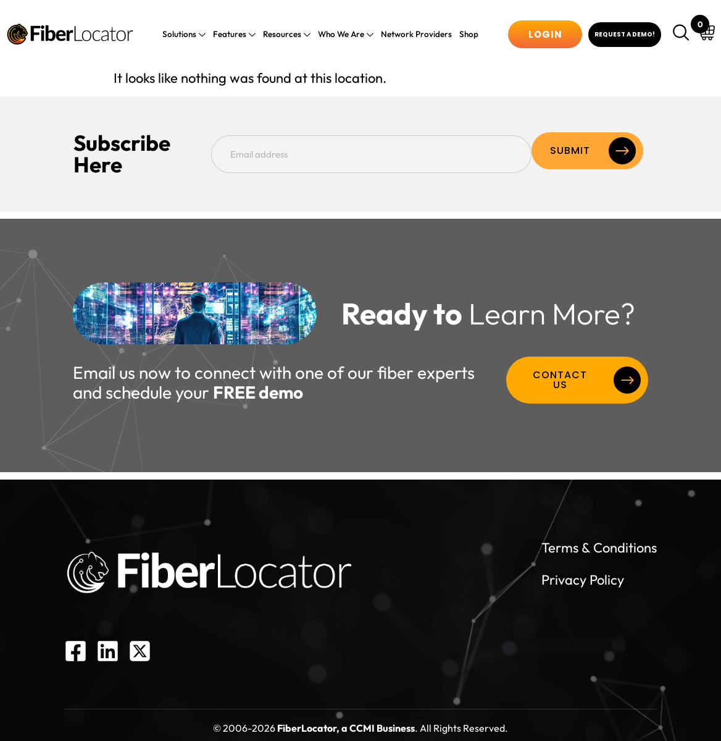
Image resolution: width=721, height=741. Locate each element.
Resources (288, 35)
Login (545, 34)
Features (238, 35)
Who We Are (344, 35)
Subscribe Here (148, 151)
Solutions (189, 35)
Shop (463, 34)
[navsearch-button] (682, 34)
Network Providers (413, 34)
